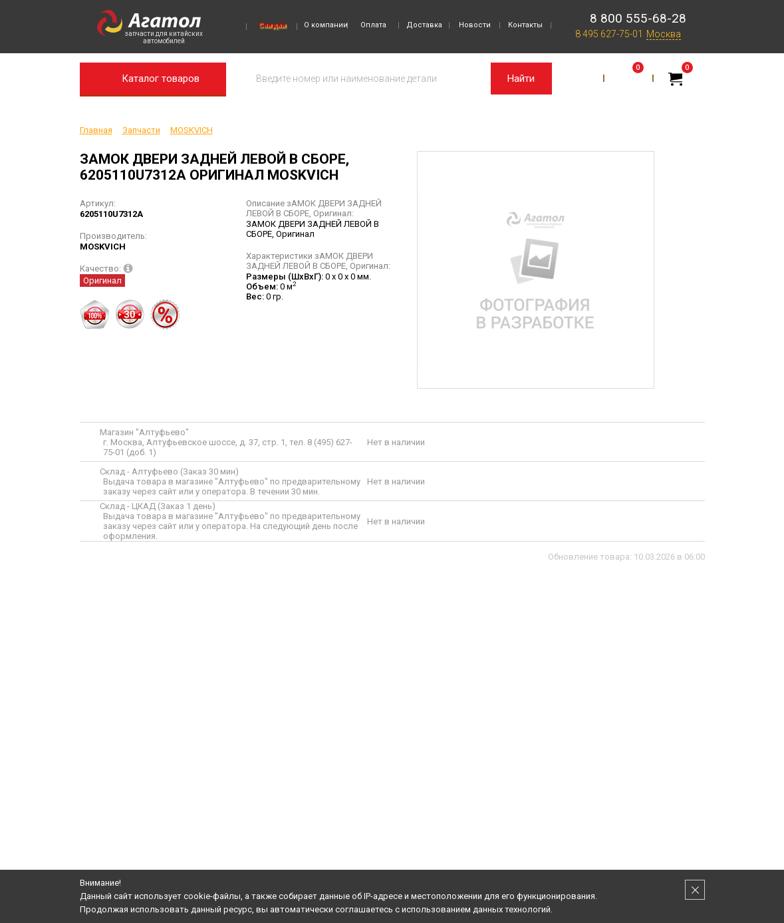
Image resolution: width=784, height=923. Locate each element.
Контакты (525, 25)
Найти (521, 79)
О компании (326, 25)
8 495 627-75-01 (609, 34)
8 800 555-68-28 (638, 18)
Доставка (424, 25)
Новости (475, 25)
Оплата (373, 25)
